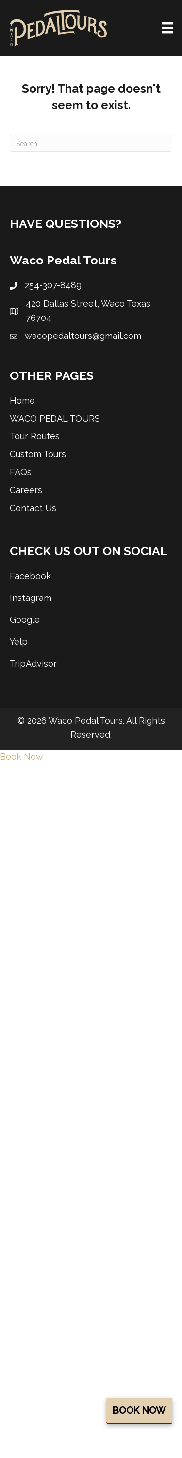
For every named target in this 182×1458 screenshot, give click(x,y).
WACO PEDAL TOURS (55, 418)
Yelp (19, 641)
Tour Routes (35, 436)
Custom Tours (38, 454)
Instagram (30, 598)
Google (25, 620)
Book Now (139, 1410)
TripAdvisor (33, 663)
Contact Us (33, 508)
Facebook (30, 576)
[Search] (91, 143)
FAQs (21, 472)
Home (22, 400)
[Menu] (167, 28)
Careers (26, 490)
